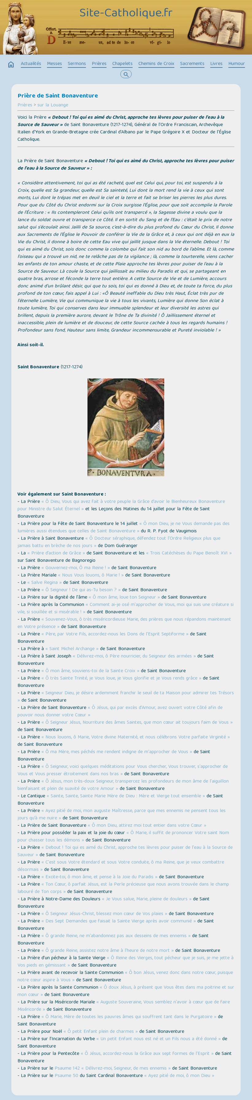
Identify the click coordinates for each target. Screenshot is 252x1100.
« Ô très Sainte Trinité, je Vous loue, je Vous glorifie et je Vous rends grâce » (121, 678)
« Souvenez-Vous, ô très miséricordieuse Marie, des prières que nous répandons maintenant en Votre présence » (124, 623)
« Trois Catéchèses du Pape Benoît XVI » (189, 553)
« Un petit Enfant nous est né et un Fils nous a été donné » (158, 1039)
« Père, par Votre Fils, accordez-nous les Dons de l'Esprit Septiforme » (114, 634)
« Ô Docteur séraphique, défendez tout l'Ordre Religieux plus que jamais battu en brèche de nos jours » (118, 542)
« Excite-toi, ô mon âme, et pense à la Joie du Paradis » (99, 877)
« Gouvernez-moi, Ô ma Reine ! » (75, 568)
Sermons (77, 64)
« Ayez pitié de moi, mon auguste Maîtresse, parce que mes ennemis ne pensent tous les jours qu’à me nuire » (121, 815)
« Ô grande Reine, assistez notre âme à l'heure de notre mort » (107, 951)
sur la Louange (52, 105)
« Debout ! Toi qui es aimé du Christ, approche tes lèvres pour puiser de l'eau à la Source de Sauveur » (125, 852)
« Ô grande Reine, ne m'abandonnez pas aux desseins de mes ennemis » (116, 936)
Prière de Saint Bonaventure (57, 96)
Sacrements (192, 64)
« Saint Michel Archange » (72, 649)
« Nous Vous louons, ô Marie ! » (91, 575)
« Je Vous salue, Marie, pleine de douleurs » (147, 899)
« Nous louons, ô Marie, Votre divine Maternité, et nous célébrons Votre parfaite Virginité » (135, 737)
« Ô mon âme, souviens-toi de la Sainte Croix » (90, 671)
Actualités (31, 64)
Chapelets (122, 64)
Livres (216, 64)
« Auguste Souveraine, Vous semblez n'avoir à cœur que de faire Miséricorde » (123, 1006)
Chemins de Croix (156, 64)
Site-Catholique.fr (126, 13)
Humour (236, 64)
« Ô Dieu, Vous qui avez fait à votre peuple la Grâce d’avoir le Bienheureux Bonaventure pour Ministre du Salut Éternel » (121, 506)
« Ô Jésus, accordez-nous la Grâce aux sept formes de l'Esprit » (147, 1054)
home (11, 65)
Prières (99, 64)
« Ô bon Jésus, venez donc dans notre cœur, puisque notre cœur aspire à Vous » (125, 977)
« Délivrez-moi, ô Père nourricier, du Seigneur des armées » (134, 656)
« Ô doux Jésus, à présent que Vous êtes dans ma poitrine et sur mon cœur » (125, 991)
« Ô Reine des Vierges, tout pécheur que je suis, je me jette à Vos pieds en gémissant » (125, 962)
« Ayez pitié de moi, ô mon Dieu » (179, 1076)
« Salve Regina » (44, 583)
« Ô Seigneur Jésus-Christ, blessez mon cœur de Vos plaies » (104, 914)
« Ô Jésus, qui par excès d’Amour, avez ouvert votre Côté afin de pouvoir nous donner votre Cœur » (120, 712)
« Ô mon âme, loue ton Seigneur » (124, 597)
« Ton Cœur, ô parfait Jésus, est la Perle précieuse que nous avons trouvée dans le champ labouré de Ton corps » (123, 888)
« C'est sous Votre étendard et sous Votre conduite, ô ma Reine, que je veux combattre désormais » (120, 866)
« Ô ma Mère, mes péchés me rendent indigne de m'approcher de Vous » (116, 752)
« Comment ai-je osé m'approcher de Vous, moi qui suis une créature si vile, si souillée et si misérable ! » (125, 609)
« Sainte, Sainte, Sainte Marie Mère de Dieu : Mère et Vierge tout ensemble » (126, 796)
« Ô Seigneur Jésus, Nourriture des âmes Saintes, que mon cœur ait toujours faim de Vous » (137, 723)
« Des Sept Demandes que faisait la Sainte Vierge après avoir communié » (118, 921)
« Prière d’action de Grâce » (56, 553)
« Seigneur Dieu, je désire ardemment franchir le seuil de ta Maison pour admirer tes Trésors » (125, 697)
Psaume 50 (66, 1076)
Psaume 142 (67, 1068)
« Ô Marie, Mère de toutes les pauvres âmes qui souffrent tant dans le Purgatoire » (128, 1017)
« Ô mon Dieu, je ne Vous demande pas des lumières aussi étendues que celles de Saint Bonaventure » (123, 528)
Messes (54, 64)
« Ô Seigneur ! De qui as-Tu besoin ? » (81, 590)
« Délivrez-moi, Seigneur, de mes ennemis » (126, 1068)
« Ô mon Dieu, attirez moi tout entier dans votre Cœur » (147, 826)
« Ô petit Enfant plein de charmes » (101, 1032)
